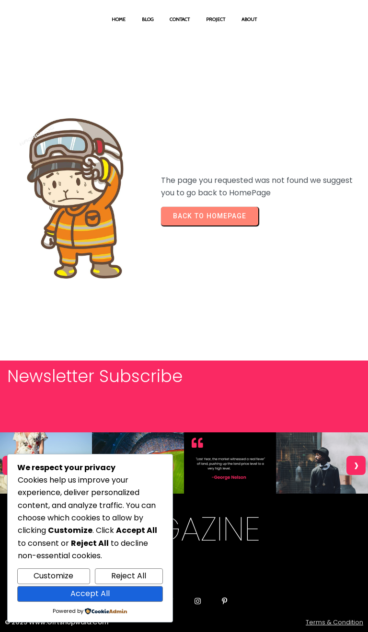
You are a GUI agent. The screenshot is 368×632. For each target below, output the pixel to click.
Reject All (128, 575)
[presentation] (356, 465)
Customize (53, 575)
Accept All (90, 593)
